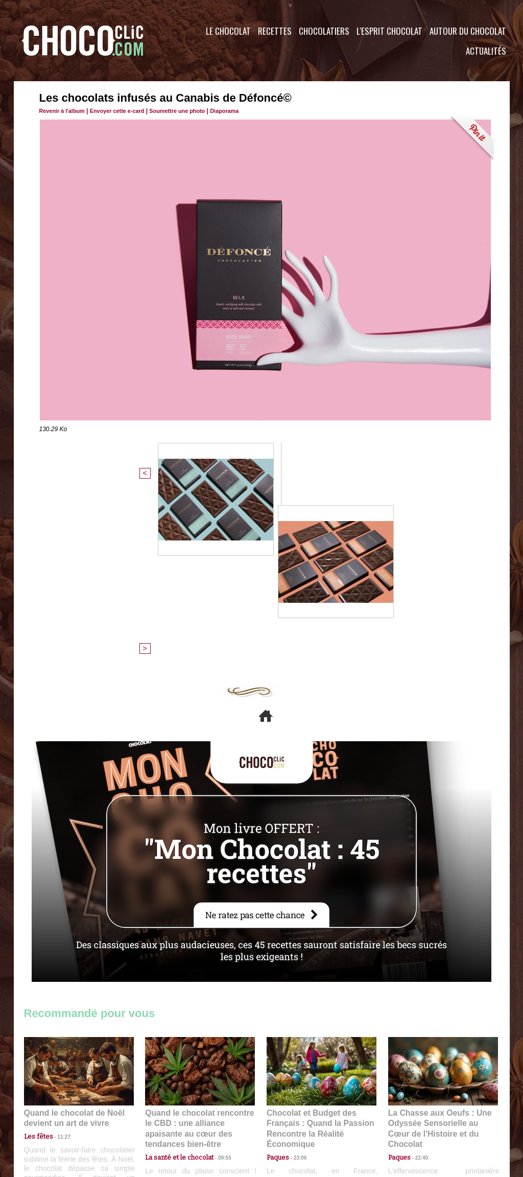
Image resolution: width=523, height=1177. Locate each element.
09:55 (216, 971)
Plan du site (290, 1115)
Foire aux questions (418, 1115)
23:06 (296, 981)
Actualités (486, 50)
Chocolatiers (324, 31)
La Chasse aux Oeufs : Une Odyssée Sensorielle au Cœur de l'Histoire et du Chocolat (438, 948)
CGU (160, 1115)
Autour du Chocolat (468, 31)
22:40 (417, 971)
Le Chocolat (228, 31)
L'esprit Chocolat (389, 31)
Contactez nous (55, 1115)
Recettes (275, 31)
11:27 (58, 961)
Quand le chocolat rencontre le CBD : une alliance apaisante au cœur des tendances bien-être (199, 948)
